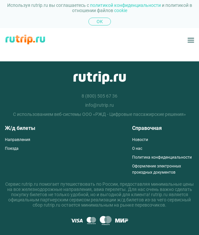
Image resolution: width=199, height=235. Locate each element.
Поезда (12, 148)
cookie (120, 10)
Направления (17, 139)
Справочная (147, 128)
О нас (137, 148)
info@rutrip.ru (99, 105)
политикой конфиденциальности (126, 5)
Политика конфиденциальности (162, 157)
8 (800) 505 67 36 (99, 96)
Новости (140, 139)
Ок (100, 21)
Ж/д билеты (20, 128)
